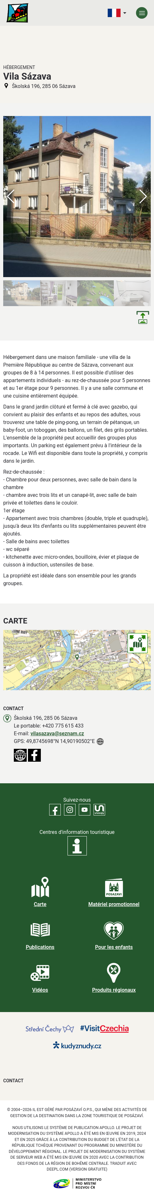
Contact (13, 1080)
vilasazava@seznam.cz (57, 733)
